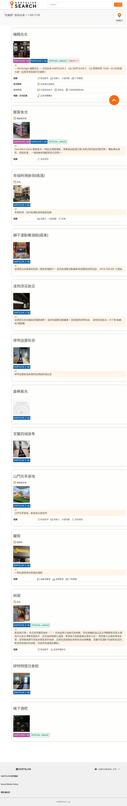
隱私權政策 (5, 792)
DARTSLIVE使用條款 (9, 776)
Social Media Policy (9, 784)
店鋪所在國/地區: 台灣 (107, 769)
